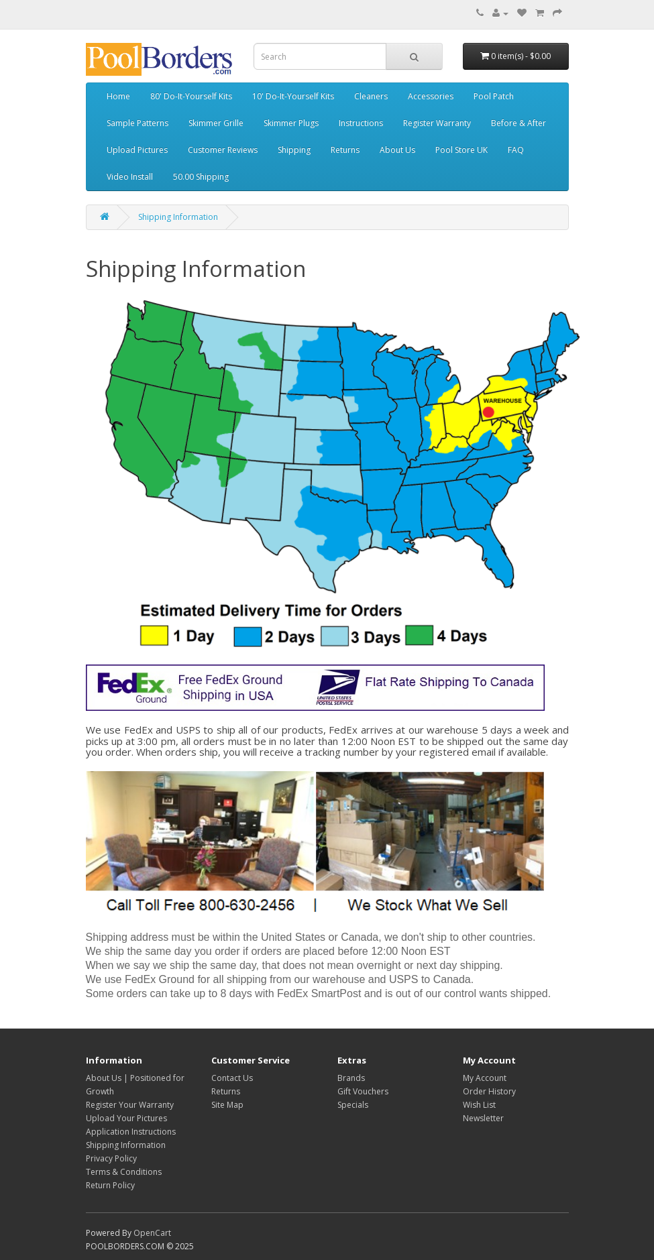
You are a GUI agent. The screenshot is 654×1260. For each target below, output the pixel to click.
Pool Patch (494, 96)
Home (118, 96)
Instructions (361, 123)
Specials (352, 1104)
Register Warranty (437, 123)
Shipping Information (178, 217)
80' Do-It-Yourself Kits (191, 96)
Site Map (227, 1104)
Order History (489, 1091)
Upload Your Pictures (126, 1118)
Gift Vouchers (362, 1091)
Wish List (479, 1104)
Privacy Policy (111, 1158)
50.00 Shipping (201, 176)
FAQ (516, 150)
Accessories (430, 96)
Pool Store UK (461, 150)
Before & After (518, 123)
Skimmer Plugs (291, 123)
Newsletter (483, 1118)
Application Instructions (131, 1131)
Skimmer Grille (215, 123)
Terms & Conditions (124, 1172)
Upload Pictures (137, 150)
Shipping (294, 150)
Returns (345, 150)
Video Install (130, 176)
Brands (351, 1078)
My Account (484, 1078)
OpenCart (152, 1233)
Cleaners (371, 96)
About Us (397, 150)
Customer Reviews (223, 150)
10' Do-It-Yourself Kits (293, 96)
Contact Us (232, 1078)
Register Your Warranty (130, 1104)
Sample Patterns (137, 123)
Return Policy (110, 1185)
